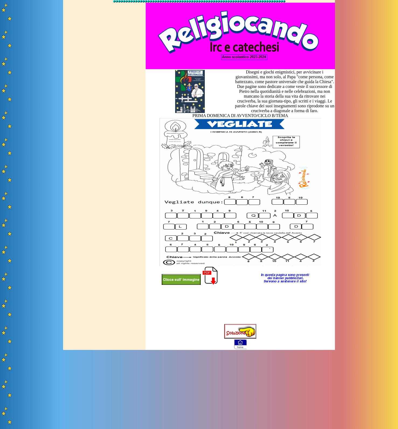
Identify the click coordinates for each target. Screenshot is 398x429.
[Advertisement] (104, 84)
